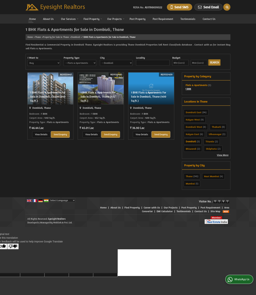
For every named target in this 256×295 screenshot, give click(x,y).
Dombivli (75, 37)
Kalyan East (192, 134)
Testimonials (187, 19)
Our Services (69, 19)
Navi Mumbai (211, 176)
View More (222, 154)
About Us (48, 19)
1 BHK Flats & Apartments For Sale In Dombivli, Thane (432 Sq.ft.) (98, 96)
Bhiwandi (191, 148)
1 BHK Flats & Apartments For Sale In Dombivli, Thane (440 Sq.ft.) (47, 96)
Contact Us (209, 19)
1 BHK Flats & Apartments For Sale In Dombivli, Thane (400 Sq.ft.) (148, 96)
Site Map (215, 211)
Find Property (93, 19)
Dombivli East (193, 112)
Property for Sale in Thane (56, 37)
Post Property (137, 19)
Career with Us (152, 207)
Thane (38, 37)
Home (32, 19)
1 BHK (188, 89)
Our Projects (115, 19)
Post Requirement (163, 19)
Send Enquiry (60, 134)
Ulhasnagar (215, 134)
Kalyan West (193, 119)
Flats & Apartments (196, 85)
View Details (41, 134)
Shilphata (211, 148)
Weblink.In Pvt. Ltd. (62, 222)
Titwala (210, 141)
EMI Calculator (165, 211)
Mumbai (190, 183)
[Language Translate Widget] (62, 200)
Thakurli (216, 126)
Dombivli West (194, 126)
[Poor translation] (13, 246)
